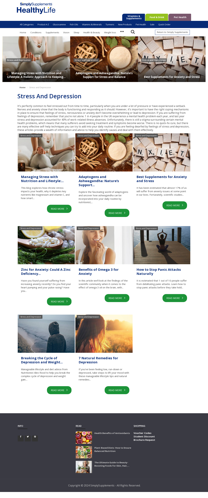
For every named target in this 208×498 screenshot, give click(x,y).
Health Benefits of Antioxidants (112, 439)
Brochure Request (144, 445)
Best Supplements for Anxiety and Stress (172, 75)
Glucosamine (59, 24)
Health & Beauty (91, 32)
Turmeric (110, 24)
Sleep (76, 32)
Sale (152, 24)
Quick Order (164, 24)
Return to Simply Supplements (172, 32)
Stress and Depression (18, 60)
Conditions (35, 32)
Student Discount (144, 442)
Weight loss (110, 32)
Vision (66, 32)
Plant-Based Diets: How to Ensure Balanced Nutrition (112, 455)
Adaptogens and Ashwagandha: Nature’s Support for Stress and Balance (104, 73)
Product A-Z (43, 24)
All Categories (27, 24)
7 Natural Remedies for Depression (103, 361)
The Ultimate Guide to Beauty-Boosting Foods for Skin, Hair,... (111, 470)
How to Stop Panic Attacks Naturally (155, 272)
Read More (57, 214)
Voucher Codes (142, 439)
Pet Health (141, 24)
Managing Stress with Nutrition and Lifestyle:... (44, 181)
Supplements (52, 32)
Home (23, 32)
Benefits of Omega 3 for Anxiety (104, 272)
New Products (125, 24)
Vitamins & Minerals (92, 24)
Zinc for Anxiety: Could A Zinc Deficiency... (45, 272)
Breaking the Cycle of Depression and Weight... (43, 364)
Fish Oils (74, 24)
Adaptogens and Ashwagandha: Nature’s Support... (104, 181)
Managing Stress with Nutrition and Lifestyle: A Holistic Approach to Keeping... (36, 73)
